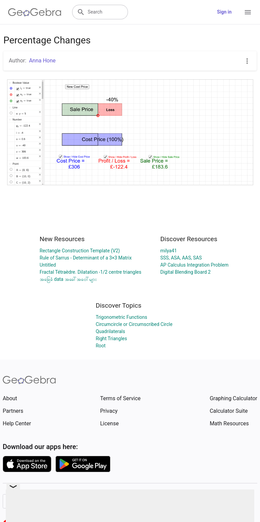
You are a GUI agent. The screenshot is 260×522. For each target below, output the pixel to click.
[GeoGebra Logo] (34, 12)
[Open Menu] (248, 12)
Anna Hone (42, 60)
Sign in (224, 12)
